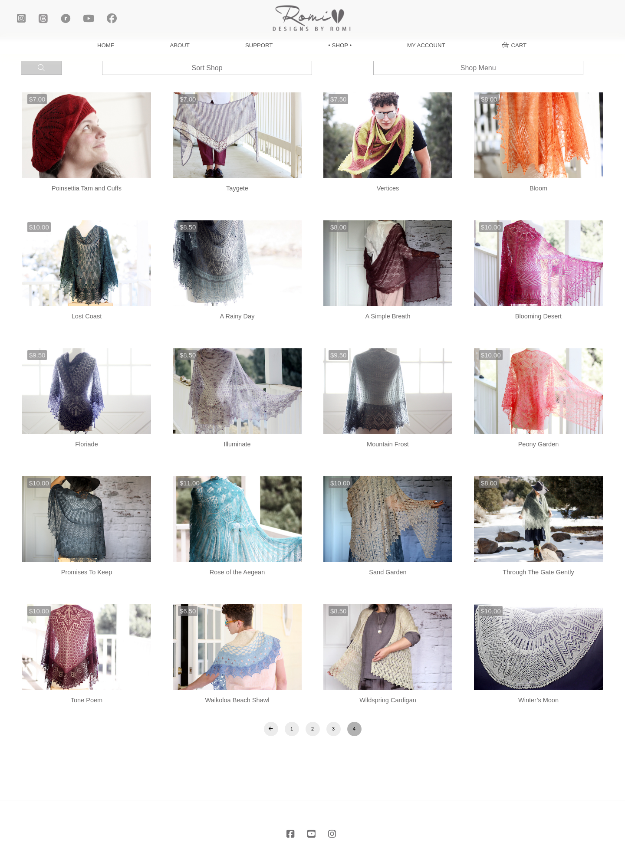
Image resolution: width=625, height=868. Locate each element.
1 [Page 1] (291, 728)
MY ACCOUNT (426, 45)
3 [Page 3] (333, 728)
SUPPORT (259, 45)
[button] (514, 45)
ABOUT (179, 45)
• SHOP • (340, 45)
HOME (106, 45)
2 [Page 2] (312, 728)
